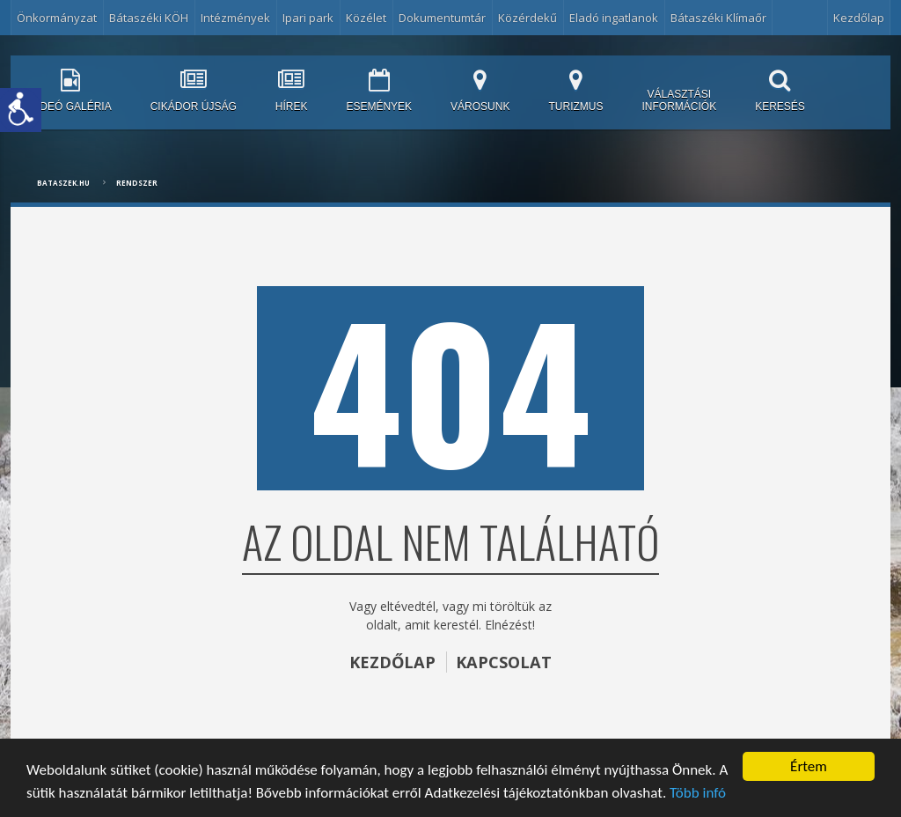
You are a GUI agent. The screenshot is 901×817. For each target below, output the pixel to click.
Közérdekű (527, 18)
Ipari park (307, 18)
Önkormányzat (57, 18)
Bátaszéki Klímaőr (718, 18)
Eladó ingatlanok (613, 18)
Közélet (366, 18)
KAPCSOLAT (504, 662)
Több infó (698, 793)
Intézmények (235, 18)
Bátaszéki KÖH (148, 18)
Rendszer (136, 183)
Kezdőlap (858, 18)
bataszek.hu (63, 183)
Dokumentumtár (442, 18)
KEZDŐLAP (392, 662)
